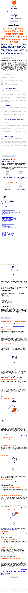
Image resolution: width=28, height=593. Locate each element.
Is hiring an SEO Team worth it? (7, 217)
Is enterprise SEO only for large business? (9, 227)
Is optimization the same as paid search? (9, 229)
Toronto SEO (23, 582)
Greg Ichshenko (14, 8)
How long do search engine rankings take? (9, 218)
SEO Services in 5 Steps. (6, 211)
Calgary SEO (11, 582)
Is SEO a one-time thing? (6, 226)
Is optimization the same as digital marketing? (9, 228)
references (15, 169)
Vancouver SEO (17, 582)
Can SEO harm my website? (6, 221)
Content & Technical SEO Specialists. (8, 210)
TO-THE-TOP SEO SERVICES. (6, 573)
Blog (20, 18)
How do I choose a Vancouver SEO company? (10, 219)
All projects (10, 182)
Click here (23, 311)
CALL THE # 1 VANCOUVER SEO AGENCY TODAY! (14, 571)
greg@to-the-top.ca (14, 14)
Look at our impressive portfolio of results (10, 529)
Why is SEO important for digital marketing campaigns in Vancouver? (13, 235)
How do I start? (4, 225)
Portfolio (16, 18)
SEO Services (10, 18)
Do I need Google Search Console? (8, 224)
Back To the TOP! (24, 351)
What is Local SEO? (5, 232)
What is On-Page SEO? (6, 214)
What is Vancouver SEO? (6, 213)
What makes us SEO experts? (7, 231)
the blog (14, 159)
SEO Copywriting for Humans (7, 161)
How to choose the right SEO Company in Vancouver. (11, 212)
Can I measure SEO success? (7, 220)
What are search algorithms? (7, 234)
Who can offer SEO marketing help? (8, 233)
